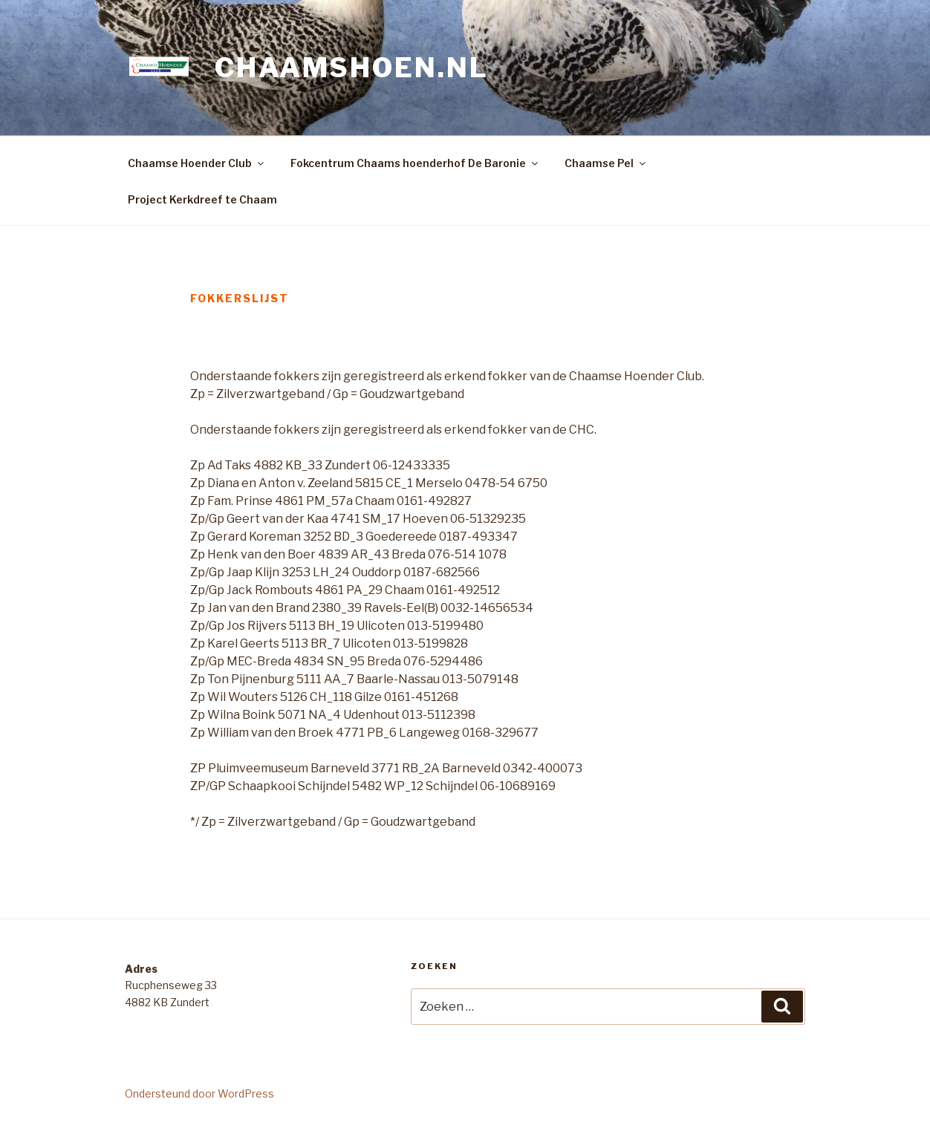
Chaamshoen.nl (351, 67)
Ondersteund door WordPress (199, 1093)
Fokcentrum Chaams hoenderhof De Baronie (415, 163)
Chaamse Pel (606, 163)
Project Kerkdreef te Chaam (202, 199)
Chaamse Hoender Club (197, 163)
